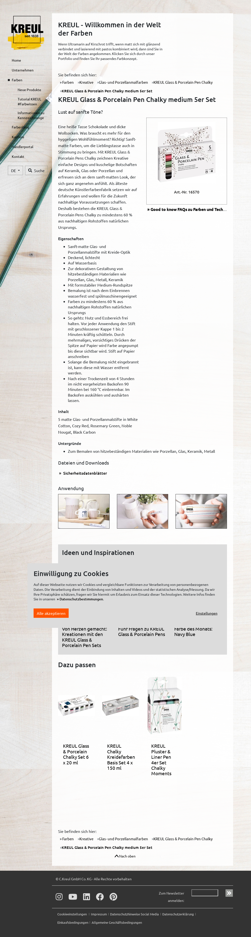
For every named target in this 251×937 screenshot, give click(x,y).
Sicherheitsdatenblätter (84, 473)
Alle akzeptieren (51, 613)
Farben (17, 80)
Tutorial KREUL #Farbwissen (29, 101)
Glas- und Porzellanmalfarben (123, 82)
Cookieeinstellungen (72, 914)
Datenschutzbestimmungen (81, 599)
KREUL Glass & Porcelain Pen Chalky (183, 82)
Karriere (18, 137)
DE (14, 170)
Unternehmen (23, 70)
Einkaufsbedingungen (72, 922)
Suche (36, 170)
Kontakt (18, 156)
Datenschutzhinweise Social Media (134, 914)
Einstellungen (206, 613)
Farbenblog (20, 127)
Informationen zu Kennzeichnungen (31, 115)
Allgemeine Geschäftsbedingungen (117, 922)
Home (16, 60)
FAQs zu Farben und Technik (189, 209)
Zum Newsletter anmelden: (171, 897)
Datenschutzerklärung (178, 914)
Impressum (99, 914)
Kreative (86, 82)
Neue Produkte (29, 89)
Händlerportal (22, 146)
